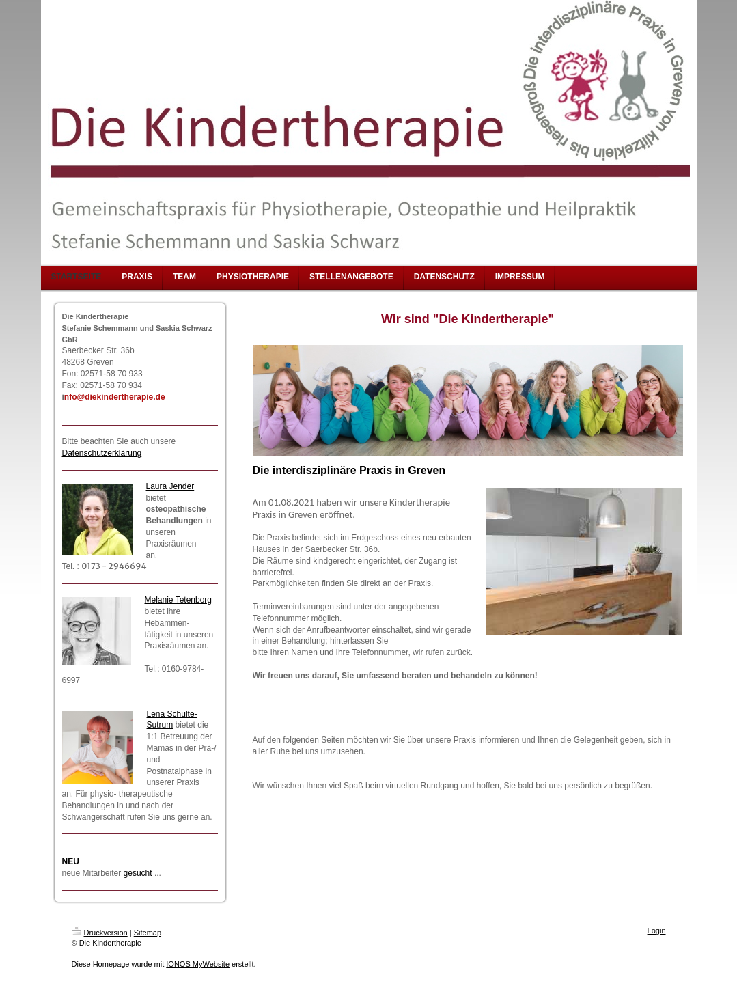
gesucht (138, 873)
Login (657, 930)
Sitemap (147, 932)
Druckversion (100, 932)
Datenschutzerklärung (102, 453)
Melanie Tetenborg (178, 600)
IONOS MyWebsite (198, 964)
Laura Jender (170, 486)
